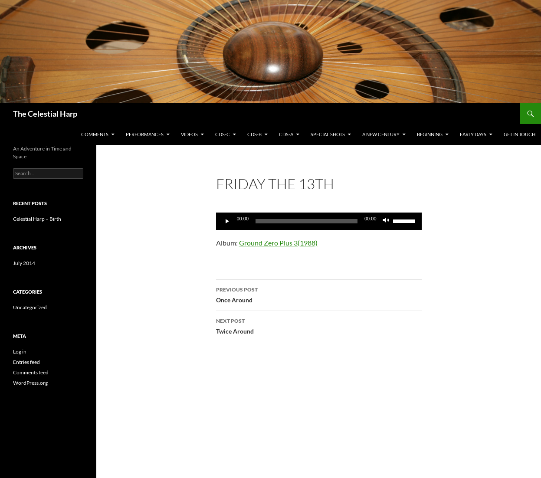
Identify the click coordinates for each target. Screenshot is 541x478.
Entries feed (26, 362)
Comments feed (31, 372)
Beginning (430, 134)
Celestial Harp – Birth (37, 219)
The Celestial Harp (45, 113)
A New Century (381, 134)
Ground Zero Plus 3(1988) (278, 243)
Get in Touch (519, 134)
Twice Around (319, 325)
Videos (189, 134)
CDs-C (222, 134)
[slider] (405, 220)
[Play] (227, 221)
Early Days (473, 134)
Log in (19, 351)
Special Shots (328, 134)
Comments (94, 134)
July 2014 (24, 263)
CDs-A (286, 134)
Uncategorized (30, 307)
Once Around (319, 294)
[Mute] (386, 221)
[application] (319, 221)
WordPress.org (30, 383)
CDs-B (254, 134)
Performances (145, 134)
